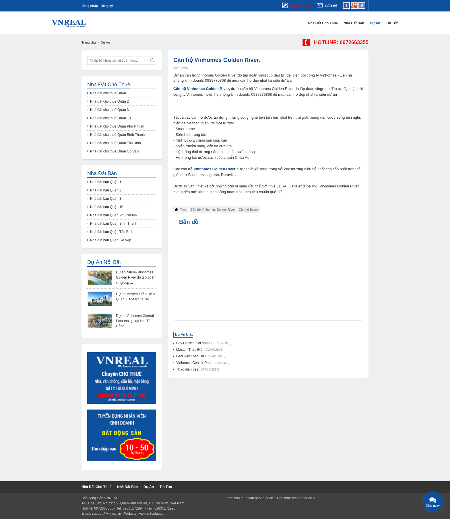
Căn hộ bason (249, 209)
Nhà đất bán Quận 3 (105, 199)
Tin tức (362, 23)
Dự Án (345, 23)
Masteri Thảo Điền (199, 350)
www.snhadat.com (152, 514)
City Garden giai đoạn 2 (203, 343)
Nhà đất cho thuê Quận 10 (110, 118)
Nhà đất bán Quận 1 (105, 182)
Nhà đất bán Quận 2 (105, 190)
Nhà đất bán (324, 23)
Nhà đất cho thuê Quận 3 (109, 110)
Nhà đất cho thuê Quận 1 (109, 93)
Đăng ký (107, 5)
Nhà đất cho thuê (293, 23)
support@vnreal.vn (106, 514)
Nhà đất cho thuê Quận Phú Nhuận (117, 126)
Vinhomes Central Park (203, 363)
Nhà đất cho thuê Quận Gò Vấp (114, 151)
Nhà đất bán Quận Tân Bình (111, 232)
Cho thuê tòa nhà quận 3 (296, 498)
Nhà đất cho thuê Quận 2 (109, 101)
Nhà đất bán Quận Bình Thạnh (113, 224)
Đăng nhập (90, 5)
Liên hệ (327, 5)
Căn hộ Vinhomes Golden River (201, 89)
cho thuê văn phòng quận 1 (255, 498)
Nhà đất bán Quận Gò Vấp (110, 240)
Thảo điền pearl (197, 369)
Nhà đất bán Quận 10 (106, 207)
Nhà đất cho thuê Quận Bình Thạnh (117, 135)
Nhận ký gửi (296, 5)
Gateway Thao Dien (201, 356)
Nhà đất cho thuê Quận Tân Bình (115, 143)
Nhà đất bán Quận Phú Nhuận (113, 215)
